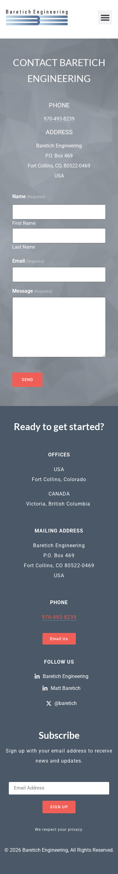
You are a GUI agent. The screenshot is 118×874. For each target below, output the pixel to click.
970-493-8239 (59, 119)
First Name (24, 223)
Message (32, 291)
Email (28, 261)
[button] (105, 17)
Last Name (23, 246)
